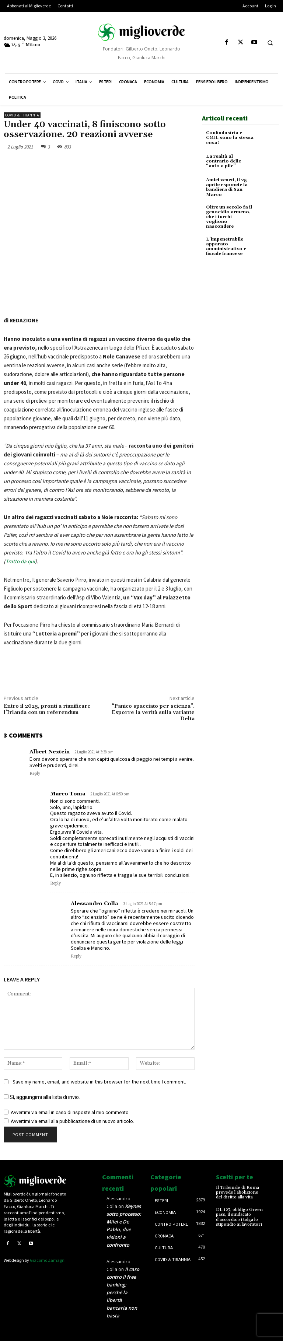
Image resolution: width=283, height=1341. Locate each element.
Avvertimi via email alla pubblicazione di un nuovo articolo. (72, 1121)
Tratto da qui (20, 561)
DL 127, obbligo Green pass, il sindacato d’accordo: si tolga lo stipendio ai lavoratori (239, 1217)
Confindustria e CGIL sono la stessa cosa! (230, 137)
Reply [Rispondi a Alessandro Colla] (76, 956)
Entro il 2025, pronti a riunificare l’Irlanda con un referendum (47, 709)
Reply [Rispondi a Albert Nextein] (34, 773)
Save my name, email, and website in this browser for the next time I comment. (99, 1081)
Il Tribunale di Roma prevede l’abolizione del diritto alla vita (237, 1192)
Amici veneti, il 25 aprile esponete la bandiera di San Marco (227, 187)
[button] (270, 43)
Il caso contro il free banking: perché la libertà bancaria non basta (122, 1292)
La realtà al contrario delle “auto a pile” (223, 161)
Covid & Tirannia (22, 115)
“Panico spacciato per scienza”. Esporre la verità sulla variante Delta (153, 712)
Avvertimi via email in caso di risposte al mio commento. (70, 1112)
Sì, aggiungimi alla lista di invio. (42, 1097)
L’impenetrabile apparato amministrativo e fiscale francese (226, 247)
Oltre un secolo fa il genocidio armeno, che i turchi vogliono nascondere (229, 217)
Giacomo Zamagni (48, 1260)
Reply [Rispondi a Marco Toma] (55, 883)
